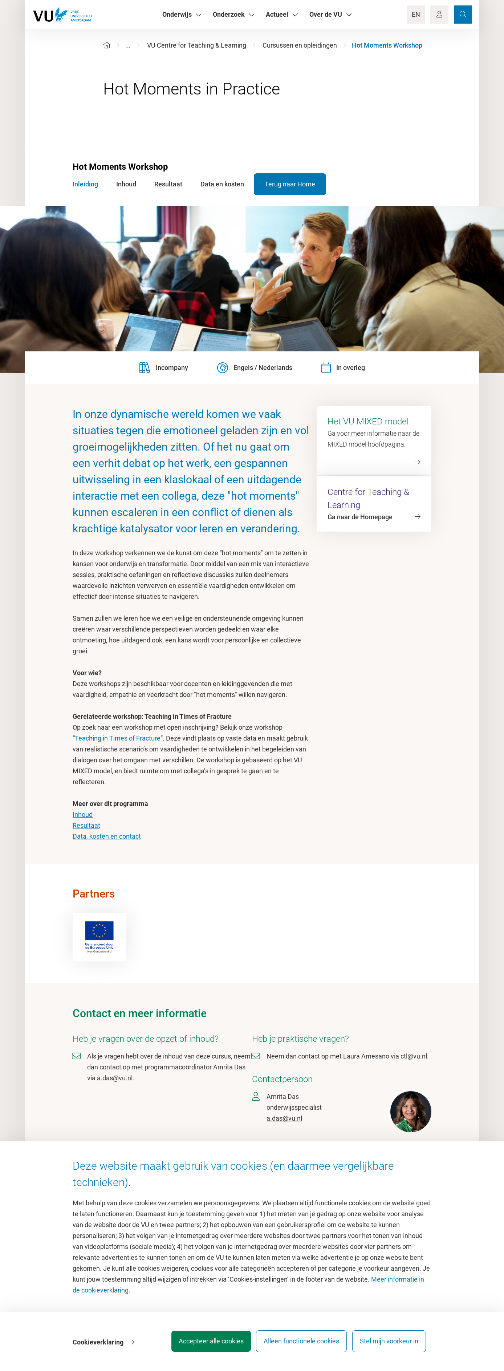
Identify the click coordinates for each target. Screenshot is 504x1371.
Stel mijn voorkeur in (389, 1343)
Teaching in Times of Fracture (117, 738)
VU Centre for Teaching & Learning (196, 45)
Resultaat (86, 825)
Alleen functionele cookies (298, 1343)
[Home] (106, 45)
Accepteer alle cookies (204, 1343)
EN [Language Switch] (416, 14)
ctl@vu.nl (414, 1056)
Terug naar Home (298, 184)
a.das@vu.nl (115, 1078)
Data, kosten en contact (107, 836)
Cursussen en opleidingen (300, 45)
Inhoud (83, 814)
